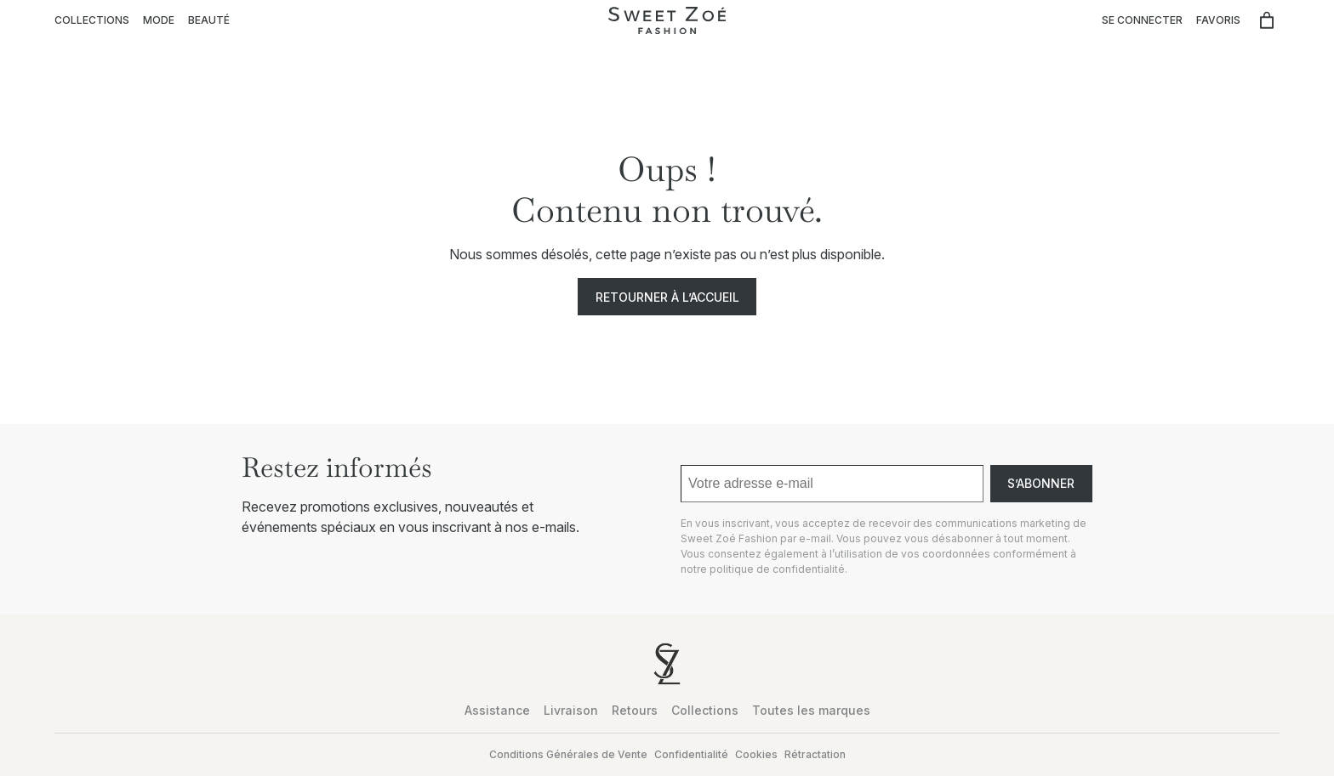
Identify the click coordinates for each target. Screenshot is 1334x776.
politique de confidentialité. (778, 569)
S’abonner (1041, 483)
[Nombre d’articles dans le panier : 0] (1267, 20)
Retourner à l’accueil (667, 297)
